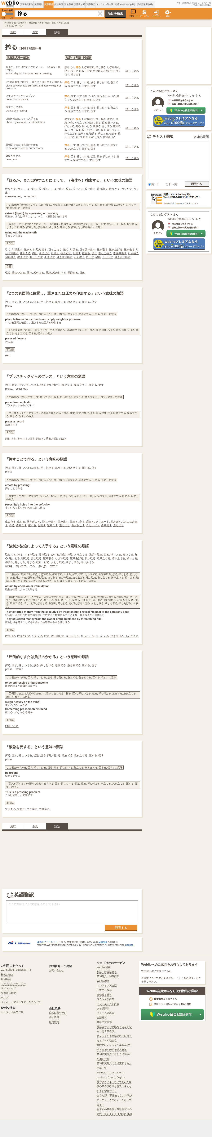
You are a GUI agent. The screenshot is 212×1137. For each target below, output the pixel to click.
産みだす (116, 521)
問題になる (12, 726)
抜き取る (102, 249)
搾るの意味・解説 (47, 22)
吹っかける (72, 636)
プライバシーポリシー (13, 983)
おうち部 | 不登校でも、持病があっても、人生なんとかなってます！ (114, 1100)
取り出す (41, 249)
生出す (42, 525)
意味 (13, 32)
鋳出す (40, 438)
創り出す (118, 525)
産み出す (63, 521)
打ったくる (87, 636)
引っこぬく (55, 249)
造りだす (52, 525)
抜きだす (65, 253)
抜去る (86, 253)
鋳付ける (10, 438)
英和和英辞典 (26, 4)
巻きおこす (78, 525)
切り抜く (10, 257)
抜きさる (25, 253)
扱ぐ (94, 253)
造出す (74, 521)
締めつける (18, 272)
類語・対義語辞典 (107, 971)
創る (82, 521)
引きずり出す (122, 257)
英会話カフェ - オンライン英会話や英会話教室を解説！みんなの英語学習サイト (114, 1086)
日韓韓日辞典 (104, 994)
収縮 (8, 272)
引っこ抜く (105, 253)
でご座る (32, 809)
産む (44, 521)
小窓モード (133, 13)
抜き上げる (115, 249)
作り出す (106, 525)
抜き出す (22, 257)
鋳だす (63, 438)
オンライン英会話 (104, 4)
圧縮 (48, 272)
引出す (77, 253)
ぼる (47, 636)
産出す (90, 521)
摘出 (98, 257)
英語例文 (38, 4)
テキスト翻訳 (162, 136)
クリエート (102, 521)
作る (12, 525)
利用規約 (6, 979)
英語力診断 (79, 4)
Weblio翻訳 (201, 136)
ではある (10, 809)
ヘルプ (4, 997)
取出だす (44, 253)
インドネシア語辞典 (108, 1003)
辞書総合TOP (8, 993)
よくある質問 (186, 978)
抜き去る (129, 249)
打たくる (37, 636)
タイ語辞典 (103, 1008)
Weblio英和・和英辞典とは (16, 970)
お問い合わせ (56, 970)
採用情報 (54, 1021)
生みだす (10, 521)
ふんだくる (132, 636)
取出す (90, 257)
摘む (35, 253)
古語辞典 (102, 1017)
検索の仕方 (7, 974)
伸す (8, 355)
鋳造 (55, 438)
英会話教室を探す (145, 4)
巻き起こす (33, 521)
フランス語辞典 (105, 999)
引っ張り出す (87, 249)
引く (8, 249)
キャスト (22, 438)
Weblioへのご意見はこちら (156, 971)
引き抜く (133, 253)
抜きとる (29, 249)
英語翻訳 (90, 4)
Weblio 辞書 (10, 22)
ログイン (156, 16)
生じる (21, 521)
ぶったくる (102, 636)
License (103, 941)
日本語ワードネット (47, 941)
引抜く (55, 253)
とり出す (107, 257)
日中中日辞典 (104, 990)
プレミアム (144, 16)
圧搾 (29, 272)
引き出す (49, 257)
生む (125, 521)
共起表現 (58, 4)
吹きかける (24, 636)
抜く (65, 249)
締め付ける (59, 272)
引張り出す (120, 253)
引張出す (17, 249)
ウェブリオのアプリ (12, 1012)
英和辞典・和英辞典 (27, 22)
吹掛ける (10, 636)
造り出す (64, 525)
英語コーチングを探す (125, 4)
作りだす (21, 525)
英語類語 (48, 4)
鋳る (48, 438)
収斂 (82, 272)
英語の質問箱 (104, 1022)
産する (32, 525)
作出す (52, 521)
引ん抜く (79, 257)
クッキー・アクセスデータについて (21, 1002)
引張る (74, 249)
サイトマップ (8, 988)
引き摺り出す (64, 257)
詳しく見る (132, 71)
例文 (35, 32)
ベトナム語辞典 (105, 1013)
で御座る (44, 809)
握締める (72, 272)
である (21, 809)
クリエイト (93, 525)
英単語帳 (68, 4)
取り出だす (36, 257)
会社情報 (54, 1017)
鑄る (32, 438)
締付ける (38, 272)
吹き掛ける (117, 636)
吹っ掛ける (57, 636)
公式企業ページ (57, 1012)
